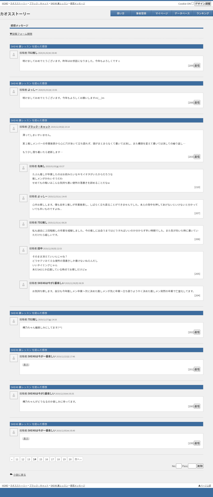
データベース (182, 13)
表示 (25, 364)
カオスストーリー (18, 3)
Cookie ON (186, 3)
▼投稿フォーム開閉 (21, 34)
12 (22, 459)
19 (64, 459)
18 (58, 459)
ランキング (203, 13)
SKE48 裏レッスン (59, 3)
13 (28, 459)
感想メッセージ (77, 3)
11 (16, 459)
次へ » (78, 459)
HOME (5, 3)
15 (40, 459)
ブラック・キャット (39, 3)
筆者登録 (141, 13)
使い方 (120, 13)
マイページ (161, 13)
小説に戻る (19, 474)
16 (46, 459)
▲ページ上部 (204, 485)
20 (70, 459)
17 (52, 459)
